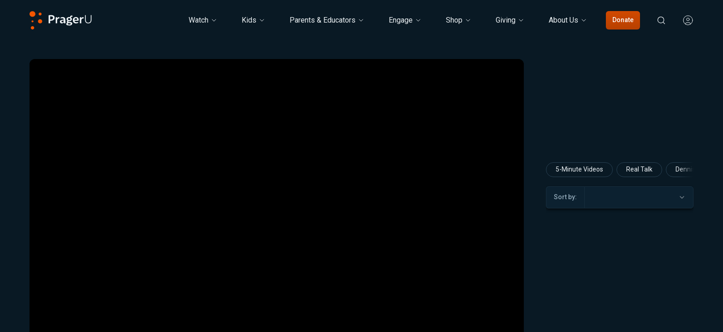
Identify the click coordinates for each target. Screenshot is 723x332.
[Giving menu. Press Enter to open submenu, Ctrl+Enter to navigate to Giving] (510, 20)
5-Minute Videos (579, 169)
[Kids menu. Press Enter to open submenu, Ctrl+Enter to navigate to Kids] (253, 20)
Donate (623, 20)
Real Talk (639, 169)
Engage (405, 20)
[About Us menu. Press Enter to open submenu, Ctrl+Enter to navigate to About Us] (568, 20)
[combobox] (638, 197)
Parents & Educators (327, 20)
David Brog (618, 326)
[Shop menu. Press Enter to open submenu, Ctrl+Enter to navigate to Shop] (458, 20)
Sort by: (565, 197)
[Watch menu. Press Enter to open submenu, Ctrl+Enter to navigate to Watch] (203, 20)
